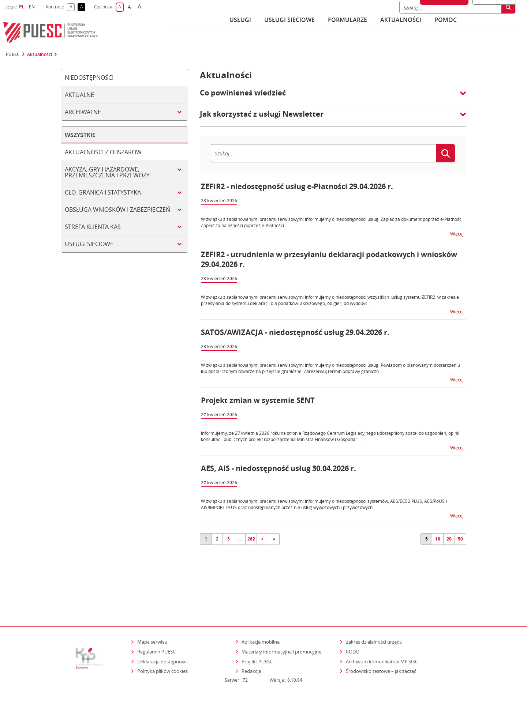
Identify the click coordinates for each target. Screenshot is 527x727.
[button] (333, 96)
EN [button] (33, 7)
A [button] (72, 7)
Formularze (347, 20)
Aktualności (400, 20)
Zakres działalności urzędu (375, 610)
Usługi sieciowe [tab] (89, 244)
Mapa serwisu (152, 611)
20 (449, 539)
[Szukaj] (323, 153)
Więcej (457, 233)
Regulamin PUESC (156, 621)
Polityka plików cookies (162, 640)
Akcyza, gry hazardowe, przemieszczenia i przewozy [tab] (107, 172)
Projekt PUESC (257, 630)
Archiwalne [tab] (83, 112)
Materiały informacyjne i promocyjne (281, 621)
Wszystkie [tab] (80, 135)
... (240, 539)
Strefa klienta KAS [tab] (93, 227)
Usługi (240, 20)
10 (437, 539)
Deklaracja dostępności (162, 630)
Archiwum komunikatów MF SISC (382, 630)
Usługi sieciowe (289, 20)
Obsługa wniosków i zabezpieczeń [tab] (117, 210)
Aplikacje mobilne (261, 611)
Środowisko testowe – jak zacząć (381, 640)
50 (460, 539)
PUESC (13, 54)
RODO (352, 621)
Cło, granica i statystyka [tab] (103, 192)
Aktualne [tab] (79, 95)
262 (251, 539)
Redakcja (251, 640)
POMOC (445, 20)
